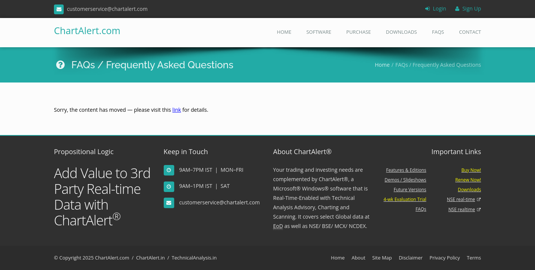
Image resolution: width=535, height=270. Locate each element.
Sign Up (468, 8)
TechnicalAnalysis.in (194, 257)
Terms (474, 257)
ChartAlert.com (85, 30)
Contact (470, 31)
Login (435, 8)
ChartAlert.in (150, 257)
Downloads (401, 31)
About (358, 257)
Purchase (358, 31)
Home (284, 31)
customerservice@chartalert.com (219, 202)
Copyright (70, 257)
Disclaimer (411, 257)
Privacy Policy (444, 257)
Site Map (382, 257)
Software (319, 31)
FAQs (438, 31)
